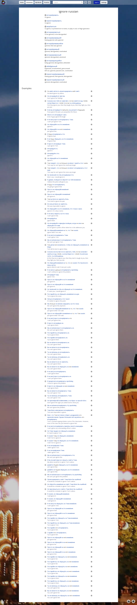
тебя (57, 101)
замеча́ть (61, 199)
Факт (49, 415)
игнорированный (54, 55)
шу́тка (53, 265)
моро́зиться (51, 26)
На (48, 175)
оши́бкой (78, 479)
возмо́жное (61, 245)
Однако (61, 417)
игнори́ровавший (54, 38)
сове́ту (63, 489)
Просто (49, 189)
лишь (49, 265)
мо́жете (54, 342)
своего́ (72, 426)
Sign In (97, 2)
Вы (48, 342)
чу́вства (62, 96)
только (75, 209)
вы (52, 110)
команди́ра (79, 426)
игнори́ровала (55, 450)
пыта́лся (53, 199)
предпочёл (52, 381)
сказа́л (76, 230)
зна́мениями (63, 400)
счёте (49, 256)
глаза (67, 214)
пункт (68, 299)
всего (86, 263)
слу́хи (80, 209)
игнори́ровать (52, 15)
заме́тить (64, 204)
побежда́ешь (76, 103)
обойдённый (52, 66)
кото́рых (72, 400)
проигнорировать (66, 91)
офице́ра (62, 223)
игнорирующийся (54, 60)
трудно (55, 431)
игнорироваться (53, 32)
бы (61, 175)
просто (56, 120)
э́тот (82, 163)
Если (48, 110)
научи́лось (77, 417)
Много (49, 115)
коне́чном (84, 254)
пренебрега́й (54, 400)
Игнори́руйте (51, 153)
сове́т (77, 91)
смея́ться (50, 254)
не (60, 101)
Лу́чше (49, 299)
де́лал (52, 245)
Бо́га (84, 400)
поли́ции (68, 223)
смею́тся (77, 101)
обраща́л (67, 289)
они (54, 101)
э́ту (68, 405)
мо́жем (54, 240)
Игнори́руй (51, 149)
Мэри (49, 247)
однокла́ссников (52, 417)
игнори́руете (57, 110)
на (59, 124)
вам (58, 225)
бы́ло (56, 204)
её (58, 96)
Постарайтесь (52, 294)
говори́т (53, 163)
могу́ (52, 120)
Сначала (50, 101)
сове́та (70, 460)
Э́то (79, 263)
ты (71, 103)
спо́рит (67, 415)
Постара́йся (51, 338)
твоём (52, 175)
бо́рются (55, 103)
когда (74, 223)
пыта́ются (59, 252)
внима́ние (66, 129)
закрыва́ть (66, 304)
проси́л (80, 400)
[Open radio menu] (128, 601)
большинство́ (69, 417)
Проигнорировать (53, 479)
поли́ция (57, 180)
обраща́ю (59, 386)
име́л (51, 91)
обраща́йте (54, 124)
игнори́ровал (66, 175)
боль (67, 199)
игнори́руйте (54, 223)
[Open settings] (133, 601)
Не (48, 96)
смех (64, 115)
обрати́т (65, 180)
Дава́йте (50, 470)
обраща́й (53, 158)
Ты (48, 352)
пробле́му (74, 270)
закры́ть (57, 214)
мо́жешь (55, 352)
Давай (49, 465)
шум (48, 170)
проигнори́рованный (55, 80)
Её (48, 204)
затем (49, 103)
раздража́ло (75, 415)
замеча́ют (65, 101)
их (56, 218)
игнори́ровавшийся (55, 43)
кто (53, 115)
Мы (48, 240)
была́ (82, 263)
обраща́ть (57, 139)
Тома (71, 120)
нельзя (51, 204)
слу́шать (65, 460)
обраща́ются (51, 225)
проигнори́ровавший (55, 74)
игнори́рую (57, 144)
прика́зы (67, 426)
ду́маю (51, 180)
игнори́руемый (53, 49)
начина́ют (84, 252)
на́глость (56, 91)
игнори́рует (59, 115)
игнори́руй (53, 96)
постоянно (61, 415)
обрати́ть (53, 484)
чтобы (68, 245)
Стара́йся (50, 533)
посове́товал (55, 460)
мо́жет (71, 163)
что (58, 163)
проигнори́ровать (54, 21)
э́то (61, 124)
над (81, 101)
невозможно (59, 410)
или (80, 223)
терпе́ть (77, 163)
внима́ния (66, 124)
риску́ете (74, 110)
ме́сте (56, 175)
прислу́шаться (54, 489)
